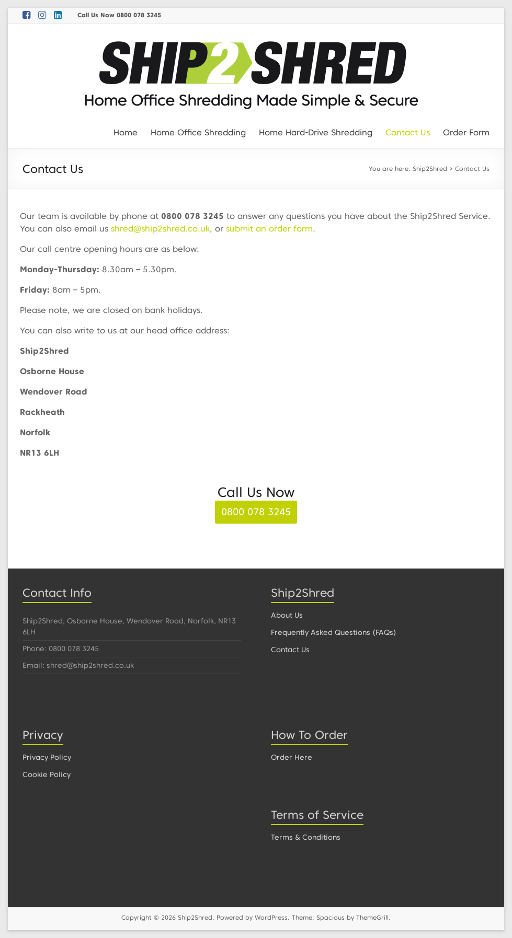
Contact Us (407, 132)
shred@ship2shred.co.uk (160, 229)
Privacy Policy (46, 757)
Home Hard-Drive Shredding (315, 132)
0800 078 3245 (256, 512)
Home (125, 132)
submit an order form (269, 229)
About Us (287, 615)
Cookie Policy (46, 774)
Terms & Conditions (305, 837)
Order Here (291, 757)
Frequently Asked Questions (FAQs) (333, 632)
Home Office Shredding (198, 132)
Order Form (466, 132)
